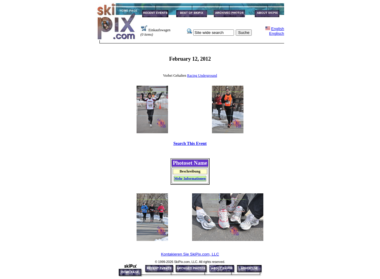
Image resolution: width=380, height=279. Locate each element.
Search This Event (190, 143)
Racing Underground (202, 75)
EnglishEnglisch (276, 31)
